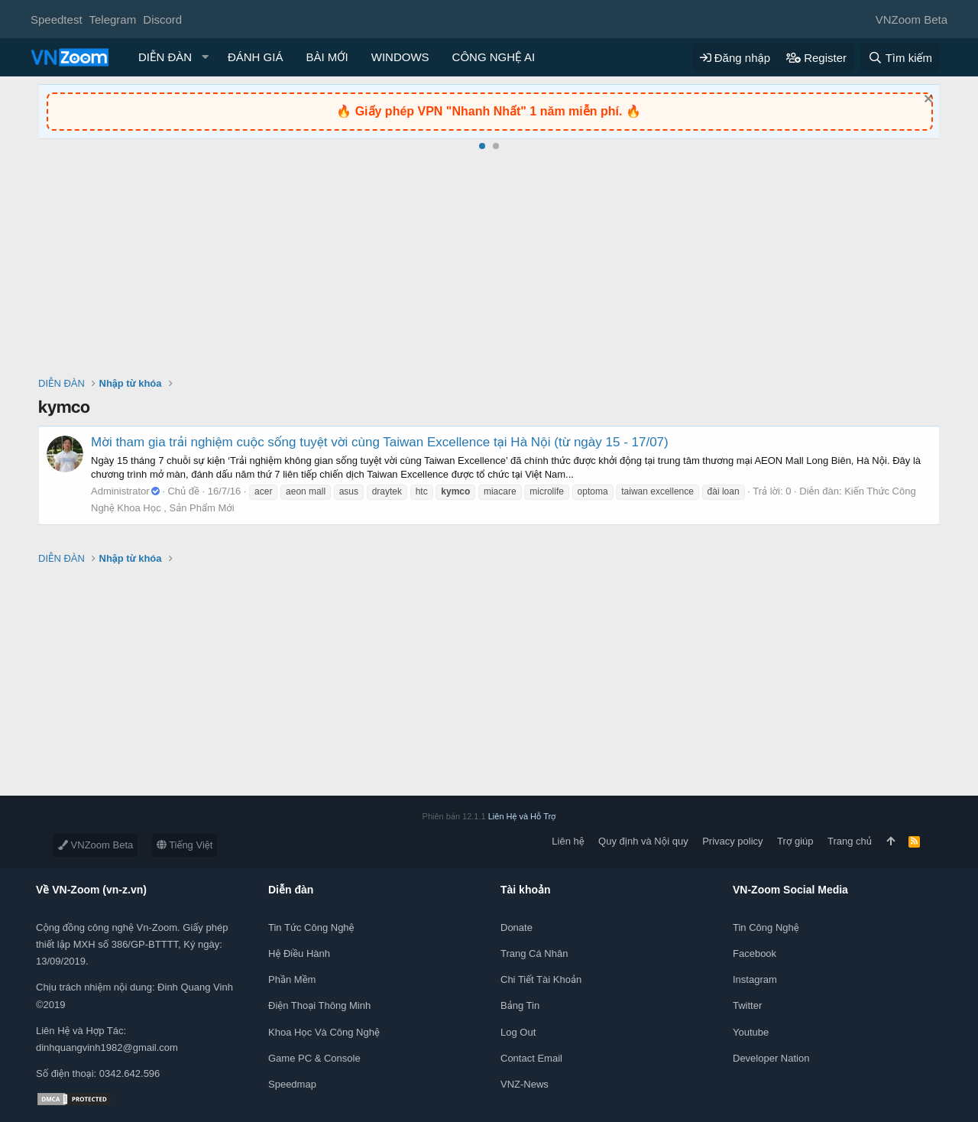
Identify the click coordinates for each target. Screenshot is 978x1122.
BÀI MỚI (327, 56)
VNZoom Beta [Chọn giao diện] (911, 19)
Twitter (747, 1005)
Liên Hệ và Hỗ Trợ (522, 816)
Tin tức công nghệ (311, 927)
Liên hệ (568, 841)
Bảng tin (519, 1005)
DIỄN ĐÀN (165, 56)
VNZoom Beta (95, 845)
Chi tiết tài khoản (540, 979)
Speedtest (57, 19)
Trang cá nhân (534, 953)
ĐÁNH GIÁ (255, 56)
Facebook (754, 953)
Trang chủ (849, 841)
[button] (205, 57)
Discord (162, 19)
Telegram (112, 19)
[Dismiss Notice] (926, 100)
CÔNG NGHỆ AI (494, 56)
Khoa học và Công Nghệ (324, 1032)
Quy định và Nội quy (643, 841)
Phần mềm (292, 979)
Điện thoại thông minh (319, 1005)
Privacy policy (732, 841)
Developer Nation (771, 1058)
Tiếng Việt (185, 845)
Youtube (751, 1032)
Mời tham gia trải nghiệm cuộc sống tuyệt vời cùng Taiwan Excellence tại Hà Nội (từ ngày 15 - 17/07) (380, 442)
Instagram (755, 979)
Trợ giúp (795, 841)
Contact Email (531, 1058)
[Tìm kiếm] (900, 58)
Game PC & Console (314, 1058)
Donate (516, 927)
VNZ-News (524, 1084)
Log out (518, 1032)
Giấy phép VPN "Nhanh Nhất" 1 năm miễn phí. (490, 111)
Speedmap (292, 1084)
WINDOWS (400, 56)
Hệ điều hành (299, 953)
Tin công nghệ (766, 927)
